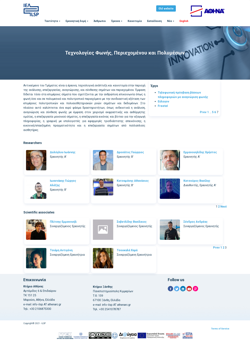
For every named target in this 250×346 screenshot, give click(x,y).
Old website (166, 9)
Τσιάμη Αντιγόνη (61, 250)
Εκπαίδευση (154, 21)
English (184, 21)
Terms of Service (220, 328)
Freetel (163, 106)
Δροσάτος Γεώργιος (130, 152)
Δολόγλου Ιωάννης (62, 152)
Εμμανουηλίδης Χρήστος (200, 152)
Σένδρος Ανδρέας (195, 221)
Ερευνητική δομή (77, 21)
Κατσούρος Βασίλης (196, 180)
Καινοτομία (135, 21)
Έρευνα (116, 21)
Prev (203, 112)
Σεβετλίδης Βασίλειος (132, 221)
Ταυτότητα (52, 21)
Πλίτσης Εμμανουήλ (63, 221)
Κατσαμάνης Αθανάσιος (133, 180)
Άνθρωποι (100, 21)
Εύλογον (163, 101)
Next (223, 206)
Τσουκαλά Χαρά (127, 250)
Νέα (170, 21)
